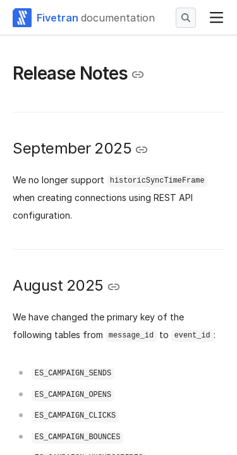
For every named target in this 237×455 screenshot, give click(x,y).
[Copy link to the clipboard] (138, 74)
